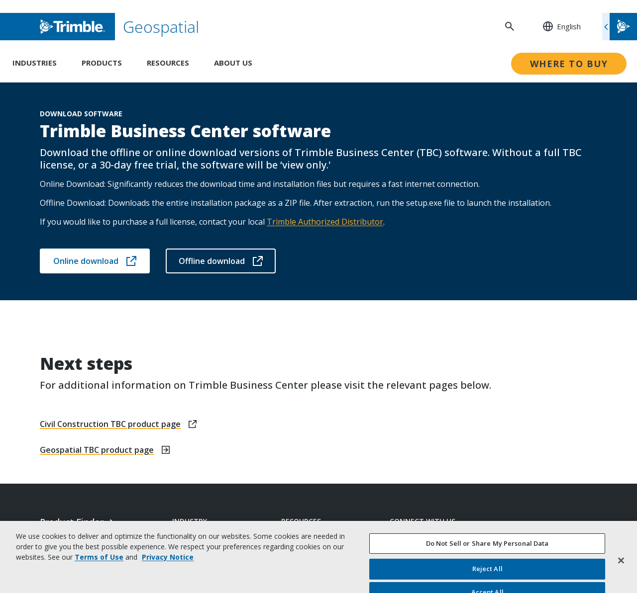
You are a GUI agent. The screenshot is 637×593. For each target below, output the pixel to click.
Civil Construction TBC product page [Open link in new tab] (110, 424)
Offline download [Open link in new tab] (221, 261)
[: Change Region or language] (556, 26)
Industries (34, 63)
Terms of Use (99, 585)
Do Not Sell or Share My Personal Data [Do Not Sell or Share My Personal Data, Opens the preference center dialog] (487, 571)
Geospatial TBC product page (97, 449)
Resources (168, 63)
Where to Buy (569, 64)
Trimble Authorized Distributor (325, 221)
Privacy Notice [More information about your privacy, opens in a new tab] (168, 585)
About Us (233, 63)
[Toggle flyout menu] (619, 26)
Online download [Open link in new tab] (94, 261)
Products (102, 63)
